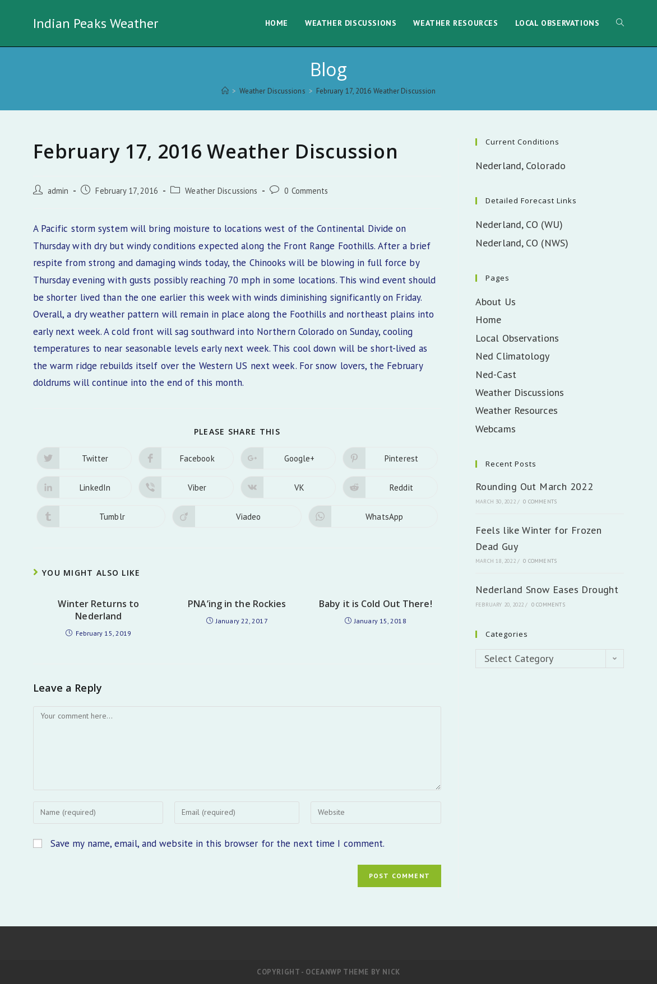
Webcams (495, 428)
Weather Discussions (221, 190)
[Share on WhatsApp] (373, 516)
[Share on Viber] (186, 487)
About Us (495, 301)
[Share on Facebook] (186, 458)
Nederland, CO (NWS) (521, 242)
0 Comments (306, 190)
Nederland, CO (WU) (519, 224)
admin (58, 190)
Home (488, 319)
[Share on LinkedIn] (84, 487)
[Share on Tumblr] (101, 516)
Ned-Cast (495, 374)
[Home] (225, 91)
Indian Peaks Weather (96, 23)
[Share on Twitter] (84, 458)
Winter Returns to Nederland (98, 610)
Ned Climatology (512, 355)
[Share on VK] (288, 487)
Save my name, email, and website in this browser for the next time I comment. (217, 843)
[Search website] (620, 23)
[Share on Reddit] (390, 487)
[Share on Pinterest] (390, 458)
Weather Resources (516, 410)
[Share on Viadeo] (237, 516)
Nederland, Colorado (520, 165)
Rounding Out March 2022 (534, 486)
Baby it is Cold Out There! (375, 604)
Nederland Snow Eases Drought (546, 589)
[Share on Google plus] (288, 458)
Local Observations (517, 338)
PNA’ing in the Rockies (237, 604)
